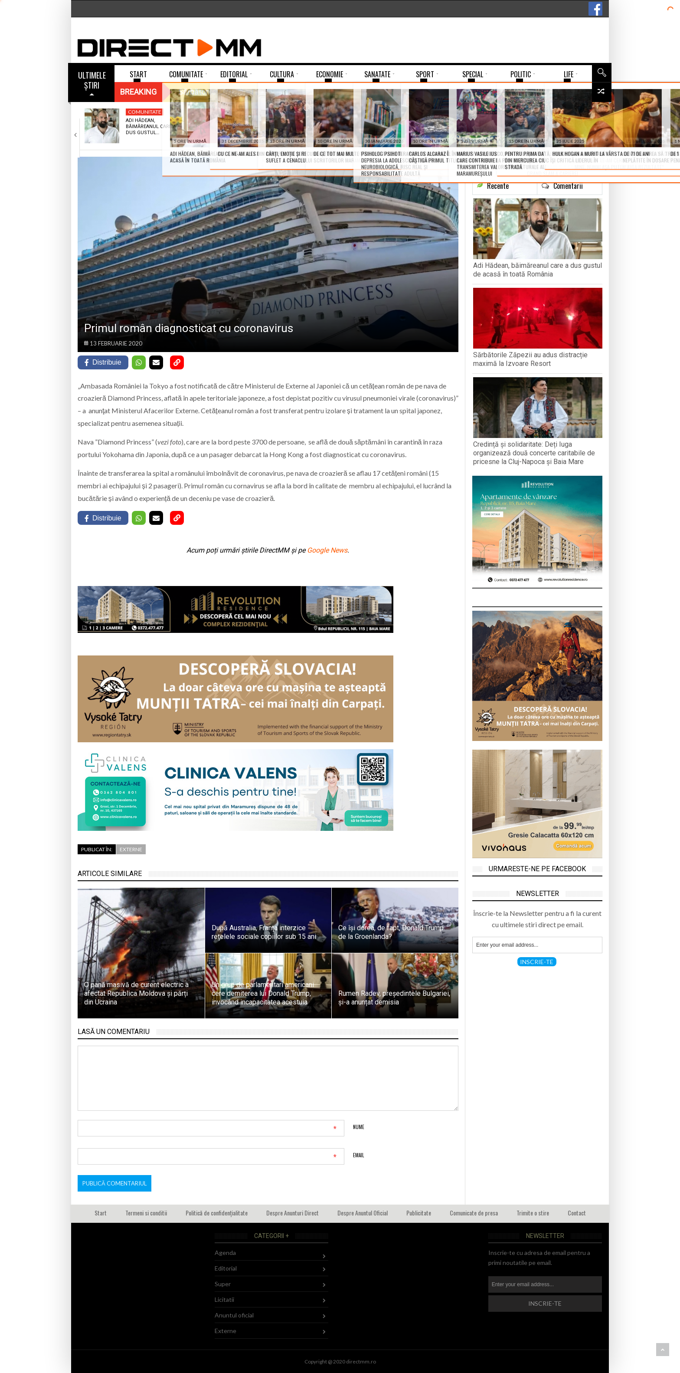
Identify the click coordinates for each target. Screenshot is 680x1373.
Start (101, 1212)
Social (343, 112)
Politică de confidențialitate (217, 1212)
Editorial (226, 1268)
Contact (577, 1212)
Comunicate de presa (474, 1212)
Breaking (138, 91)
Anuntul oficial (234, 1315)
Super (223, 1283)
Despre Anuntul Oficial (362, 1212)
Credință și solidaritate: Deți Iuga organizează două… (355, 130)
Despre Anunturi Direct (292, 1212)
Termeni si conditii (146, 1212)
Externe (131, 849)
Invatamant (557, 112)
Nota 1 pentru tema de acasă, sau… (564, 123)
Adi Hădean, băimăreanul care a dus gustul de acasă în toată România (537, 269)
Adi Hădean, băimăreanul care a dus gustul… (151, 127)
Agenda (225, 1252)
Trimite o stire (533, 1212)
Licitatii (224, 1299)
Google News (327, 550)
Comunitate (144, 112)
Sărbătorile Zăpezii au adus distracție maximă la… (254, 127)
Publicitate (418, 1212)
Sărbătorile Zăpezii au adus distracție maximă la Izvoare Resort (530, 359)
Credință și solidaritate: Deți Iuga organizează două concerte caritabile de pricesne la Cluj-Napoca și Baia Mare (534, 453)
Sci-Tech (449, 112)
